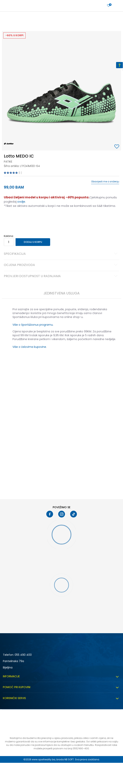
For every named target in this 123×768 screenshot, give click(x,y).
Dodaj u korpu (33, 242)
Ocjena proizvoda (61, 265)
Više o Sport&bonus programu (32, 325)
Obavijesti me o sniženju (105, 181)
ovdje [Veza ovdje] (21, 202)
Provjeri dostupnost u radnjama (61, 276)
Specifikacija (61, 254)
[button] (117, 146)
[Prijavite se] (108, 5)
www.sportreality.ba (43, 759)
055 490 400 (23, 655)
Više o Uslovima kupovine (29, 347)
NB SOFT (69, 759)
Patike (8, 161)
